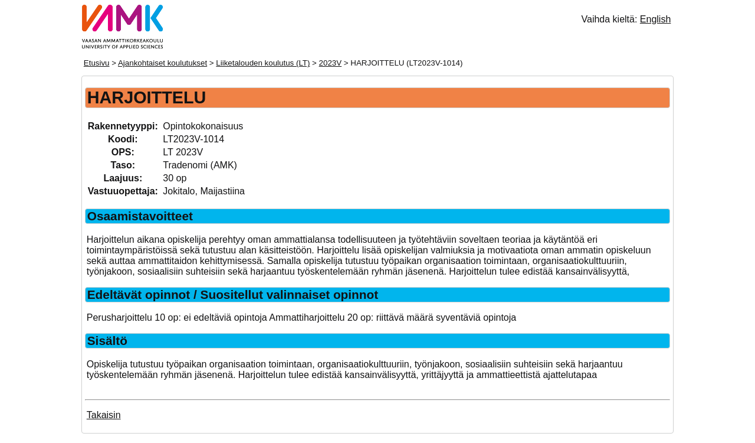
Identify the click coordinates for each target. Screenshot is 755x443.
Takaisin (104, 415)
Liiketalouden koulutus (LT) (263, 62)
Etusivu (97, 62)
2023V (330, 62)
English (655, 19)
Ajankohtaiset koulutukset (162, 62)
